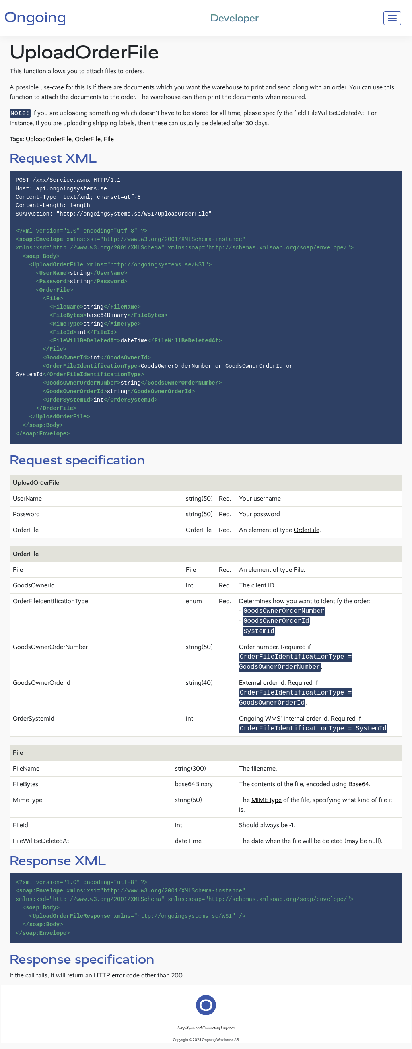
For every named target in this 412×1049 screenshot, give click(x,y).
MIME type (266, 800)
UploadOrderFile (49, 139)
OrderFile (88, 139)
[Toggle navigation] (392, 18)
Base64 (358, 784)
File (109, 139)
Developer (234, 18)
